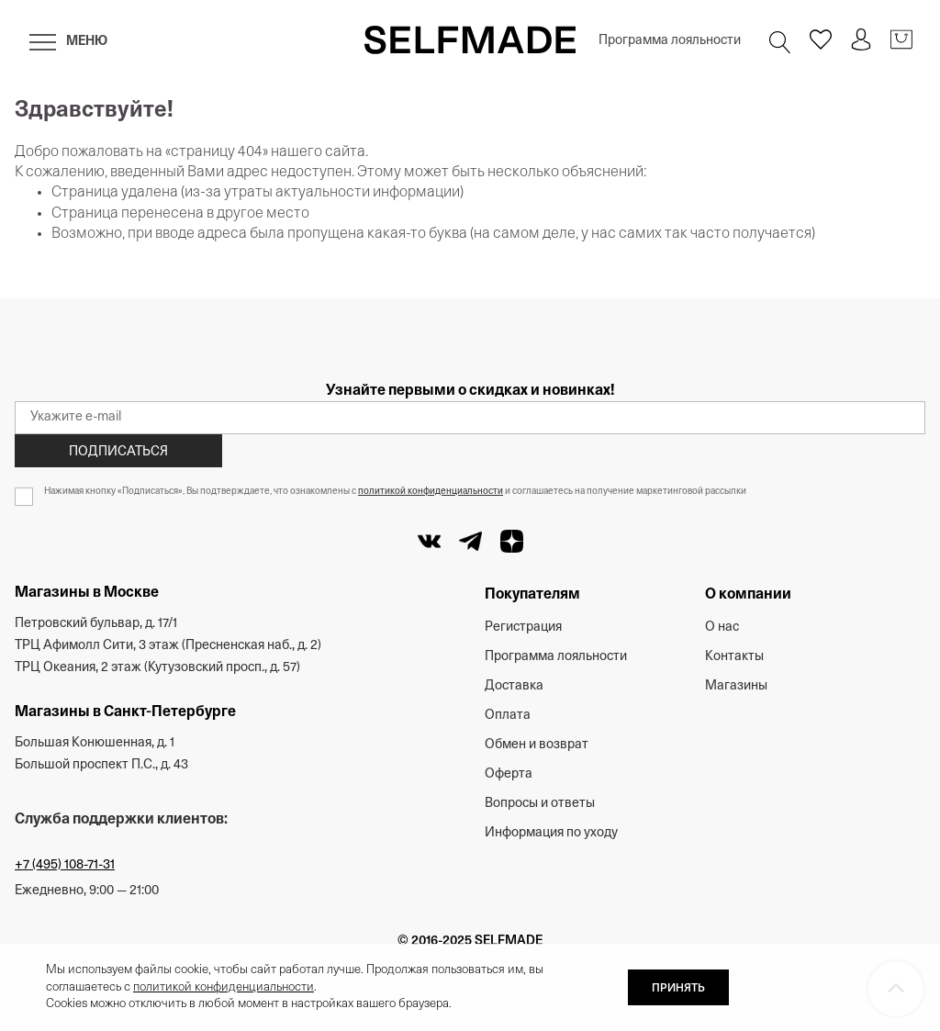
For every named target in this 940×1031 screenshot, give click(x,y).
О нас (722, 627)
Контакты (734, 657)
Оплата (508, 716)
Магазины (736, 686)
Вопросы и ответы (540, 804)
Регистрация (523, 627)
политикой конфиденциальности (430, 492)
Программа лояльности (670, 41)
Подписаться (118, 452)
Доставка (514, 686)
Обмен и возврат (536, 745)
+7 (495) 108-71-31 (65, 865)
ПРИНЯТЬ (678, 988)
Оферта (508, 774)
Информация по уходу (551, 833)
